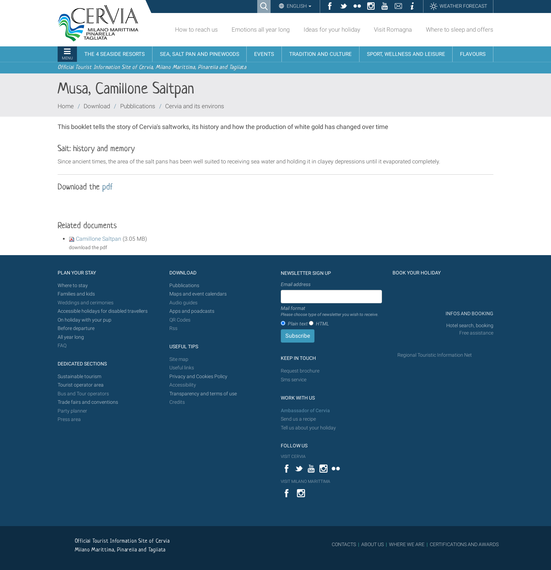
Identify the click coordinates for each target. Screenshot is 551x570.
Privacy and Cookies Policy (198, 377)
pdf (107, 187)
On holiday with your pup (84, 320)
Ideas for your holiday (332, 29)
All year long (71, 337)
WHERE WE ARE (406, 544)
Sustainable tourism (79, 377)
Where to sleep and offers (459, 29)
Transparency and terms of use (203, 394)
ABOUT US (372, 544)
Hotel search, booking (469, 326)
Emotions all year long (261, 29)
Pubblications (137, 106)
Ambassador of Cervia (305, 411)
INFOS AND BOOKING (469, 314)
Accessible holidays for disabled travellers (103, 311)
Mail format (329, 311)
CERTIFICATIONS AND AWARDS (464, 544)
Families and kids (76, 294)
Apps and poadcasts (191, 311)
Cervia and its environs (194, 106)
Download (97, 106)
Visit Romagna (393, 29)
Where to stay (73, 286)
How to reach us (196, 29)
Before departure (76, 328)
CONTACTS (344, 544)
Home (66, 106)
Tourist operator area (81, 385)
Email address (296, 284)
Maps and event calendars (198, 294)
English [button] (298, 6)
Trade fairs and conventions (88, 402)
